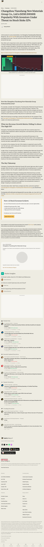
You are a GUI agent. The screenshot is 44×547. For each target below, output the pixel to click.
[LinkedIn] (2, 445)
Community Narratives (5, 503)
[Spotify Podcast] (9, 445)
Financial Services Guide (6, 536)
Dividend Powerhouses (27, 479)
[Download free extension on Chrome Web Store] (8, 452)
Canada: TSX (3, 486)
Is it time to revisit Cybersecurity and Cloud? (13, 283)
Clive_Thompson (7, 356)
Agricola (5, 345)
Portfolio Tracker (4, 496)
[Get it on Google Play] (14, 449)
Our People (25, 501)
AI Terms (3, 541)
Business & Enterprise (27, 517)
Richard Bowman (7, 279)
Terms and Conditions (5, 538)
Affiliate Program (26, 514)
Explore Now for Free (9, 216)
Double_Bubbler (7, 365)
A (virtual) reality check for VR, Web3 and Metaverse (15, 277)
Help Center (25, 509)
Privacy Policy (4, 539)
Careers (24, 506)
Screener (3, 498)
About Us (24, 498)
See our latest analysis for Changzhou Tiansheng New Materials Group (19, 52)
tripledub (6, 331)
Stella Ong (6, 285)
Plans (24, 496)
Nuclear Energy (26, 484)
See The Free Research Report (9, 267)
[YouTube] (7, 445)
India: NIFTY (3, 484)
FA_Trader (6, 372)
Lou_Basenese (6, 323)
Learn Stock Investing (27, 512)
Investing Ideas (4, 501)
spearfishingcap (7, 418)
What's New (3, 508)
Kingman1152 (6, 391)
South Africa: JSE (4, 489)
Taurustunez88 (6, 411)
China (2, 8)
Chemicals (7, 8)
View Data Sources (5, 467)
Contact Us (25, 503)
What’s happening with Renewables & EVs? (13, 288)
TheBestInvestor (7, 338)
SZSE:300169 (12, 36)
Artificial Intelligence (27, 489)
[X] (4, 445)
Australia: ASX (4, 481)
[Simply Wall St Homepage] (2, 0)
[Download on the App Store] (5, 449)
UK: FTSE (3, 479)
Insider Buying (25, 481)
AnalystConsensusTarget (8, 398)
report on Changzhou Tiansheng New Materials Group (18, 118)
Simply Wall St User (7, 424)
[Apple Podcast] (11, 445)
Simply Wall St (7, 26)
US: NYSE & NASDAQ (5, 476)
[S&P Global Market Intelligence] (5, 460)
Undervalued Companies (28, 476)
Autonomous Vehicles (27, 486)
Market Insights (4, 506)
